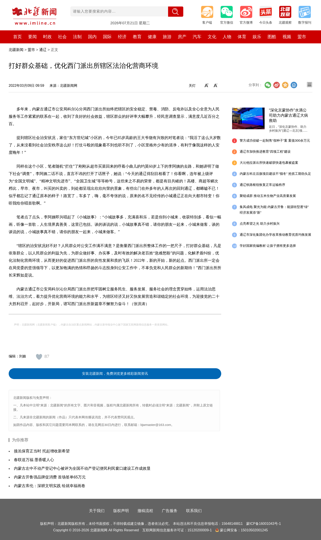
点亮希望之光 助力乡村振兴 (260, 223)
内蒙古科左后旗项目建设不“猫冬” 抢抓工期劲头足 (275, 173)
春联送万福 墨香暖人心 (34, 460)
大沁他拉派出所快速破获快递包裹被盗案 (269, 162)
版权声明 (121, 511)
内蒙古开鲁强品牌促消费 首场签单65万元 (50, 477)
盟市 (302, 36)
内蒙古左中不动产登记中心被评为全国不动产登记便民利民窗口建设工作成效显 (82, 468)
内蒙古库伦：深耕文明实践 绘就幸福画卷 (49, 486)
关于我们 (97, 511)
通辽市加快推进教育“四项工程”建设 (265, 151)
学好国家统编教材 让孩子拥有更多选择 (268, 245)
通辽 (43, 50)
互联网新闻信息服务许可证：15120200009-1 (177, 530)
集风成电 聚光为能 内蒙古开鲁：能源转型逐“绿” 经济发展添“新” (274, 209)
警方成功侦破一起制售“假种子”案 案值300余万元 (275, 140)
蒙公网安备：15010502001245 (244, 530)
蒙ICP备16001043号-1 (263, 523)
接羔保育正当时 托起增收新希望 (42, 451)
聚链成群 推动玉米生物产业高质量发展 (268, 196)
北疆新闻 (16, 50)
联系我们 (194, 511)
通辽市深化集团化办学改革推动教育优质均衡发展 (275, 234)
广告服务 (169, 511)
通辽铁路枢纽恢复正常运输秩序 (262, 185)
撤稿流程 (145, 511)
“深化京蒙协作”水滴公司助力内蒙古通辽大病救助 (288, 115)
